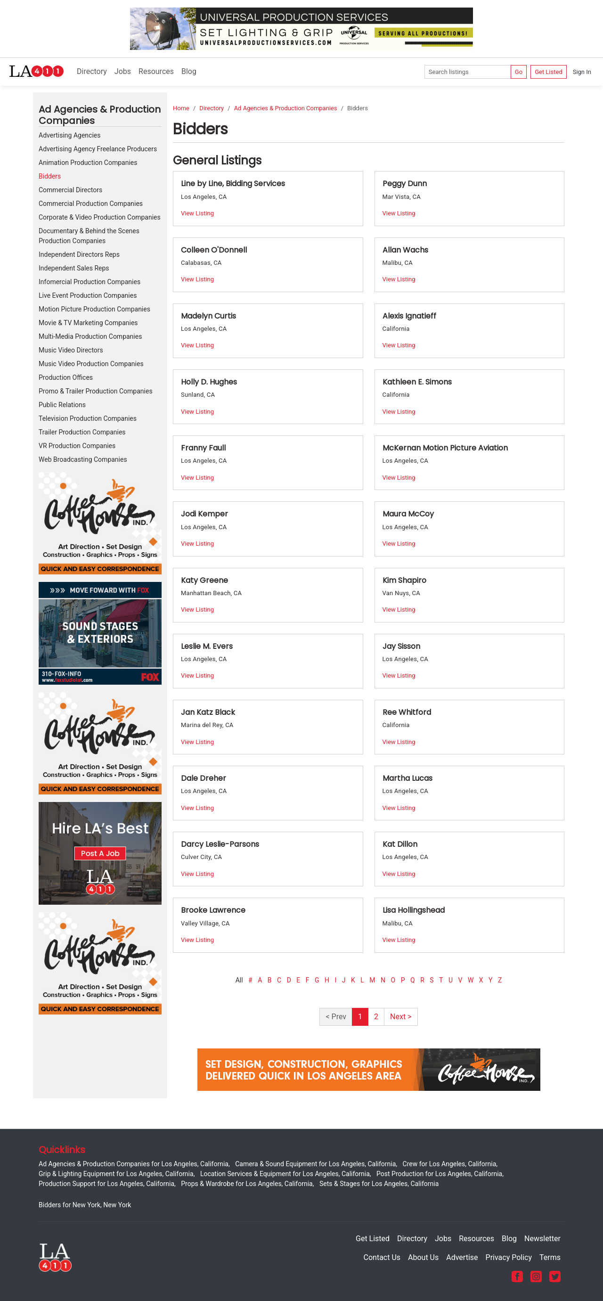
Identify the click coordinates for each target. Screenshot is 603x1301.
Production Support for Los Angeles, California (106, 1183)
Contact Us (382, 1257)
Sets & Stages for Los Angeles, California (379, 1183)
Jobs (122, 71)
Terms (550, 1257)
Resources (156, 71)
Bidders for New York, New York (85, 1205)
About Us (423, 1257)
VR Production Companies (77, 446)
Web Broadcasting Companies (83, 459)
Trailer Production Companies (82, 432)
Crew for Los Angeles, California (450, 1164)
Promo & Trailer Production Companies (96, 391)
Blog (188, 71)
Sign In (582, 71)
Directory (92, 71)
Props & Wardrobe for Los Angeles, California (246, 1183)
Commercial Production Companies (91, 203)
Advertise (462, 1257)
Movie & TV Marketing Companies (88, 323)
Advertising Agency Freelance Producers (98, 149)
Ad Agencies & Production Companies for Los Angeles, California (133, 1164)
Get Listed (548, 71)
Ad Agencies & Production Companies (285, 108)
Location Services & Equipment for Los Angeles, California (285, 1174)
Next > (400, 1016)
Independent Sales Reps (74, 268)
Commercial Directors (70, 190)
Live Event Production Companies (88, 295)
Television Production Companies (88, 418)
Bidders (50, 176)
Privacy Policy (509, 1257)
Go (518, 71)
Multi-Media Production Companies (90, 336)
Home (181, 108)
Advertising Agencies (69, 135)
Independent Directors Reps (79, 254)
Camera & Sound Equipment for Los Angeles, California (315, 1164)
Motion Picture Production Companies (94, 309)
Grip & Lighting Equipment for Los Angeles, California (116, 1174)
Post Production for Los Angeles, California (439, 1174)
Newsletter (542, 1238)
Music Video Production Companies (91, 364)
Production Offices (66, 377)
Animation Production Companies (88, 162)
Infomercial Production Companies (89, 282)
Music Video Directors (71, 350)
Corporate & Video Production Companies (100, 217)
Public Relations (62, 405)
